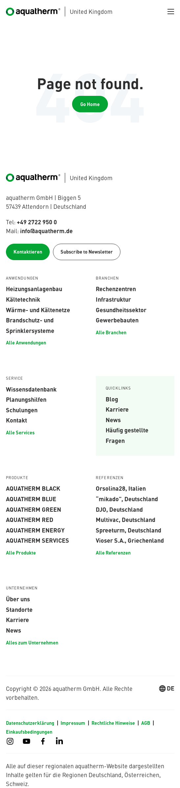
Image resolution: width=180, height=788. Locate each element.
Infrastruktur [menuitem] (113, 299)
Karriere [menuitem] (117, 409)
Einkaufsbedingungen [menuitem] (29, 731)
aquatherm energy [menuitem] (35, 530)
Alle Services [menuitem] (20, 432)
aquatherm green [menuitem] (33, 509)
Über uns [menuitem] (18, 598)
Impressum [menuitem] (73, 723)
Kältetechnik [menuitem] (23, 299)
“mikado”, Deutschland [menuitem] (127, 498)
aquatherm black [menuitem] (33, 488)
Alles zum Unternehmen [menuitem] (32, 642)
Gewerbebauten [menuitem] (117, 319)
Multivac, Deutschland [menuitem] (125, 519)
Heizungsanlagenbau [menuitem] (34, 288)
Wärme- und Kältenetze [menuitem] (38, 309)
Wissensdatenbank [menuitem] (31, 389)
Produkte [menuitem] (17, 478)
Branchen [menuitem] (107, 278)
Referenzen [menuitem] (110, 478)
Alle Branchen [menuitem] (111, 332)
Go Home (90, 104)
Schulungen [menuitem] (22, 409)
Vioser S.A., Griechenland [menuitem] (130, 540)
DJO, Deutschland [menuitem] (119, 509)
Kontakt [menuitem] (16, 420)
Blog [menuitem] (112, 398)
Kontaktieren (27, 251)
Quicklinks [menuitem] (118, 388)
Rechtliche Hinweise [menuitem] (113, 723)
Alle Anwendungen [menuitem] (26, 342)
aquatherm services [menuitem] (37, 540)
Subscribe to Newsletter (87, 251)
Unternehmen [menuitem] (22, 588)
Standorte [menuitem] (19, 609)
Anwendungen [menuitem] (22, 278)
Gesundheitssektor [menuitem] (121, 309)
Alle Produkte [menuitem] (21, 552)
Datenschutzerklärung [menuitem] (30, 723)
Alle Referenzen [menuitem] (113, 552)
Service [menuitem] (14, 378)
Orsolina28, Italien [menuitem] (121, 488)
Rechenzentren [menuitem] (116, 288)
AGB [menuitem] (145, 723)
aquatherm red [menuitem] (29, 519)
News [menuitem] (113, 419)
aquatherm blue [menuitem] (31, 498)
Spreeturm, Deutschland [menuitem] (128, 530)
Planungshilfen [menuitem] (26, 399)
